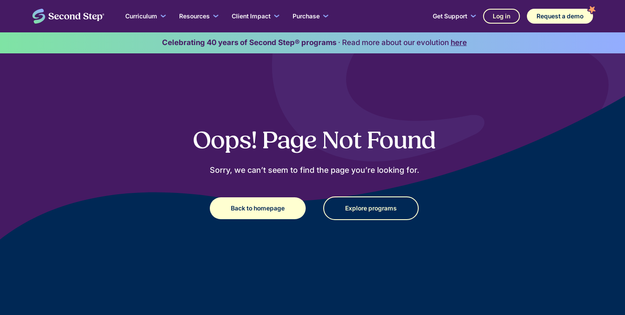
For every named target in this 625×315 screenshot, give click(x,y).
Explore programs (371, 208)
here (459, 42)
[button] (145, 16)
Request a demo (560, 16)
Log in (501, 16)
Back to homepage (258, 208)
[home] (68, 16)
